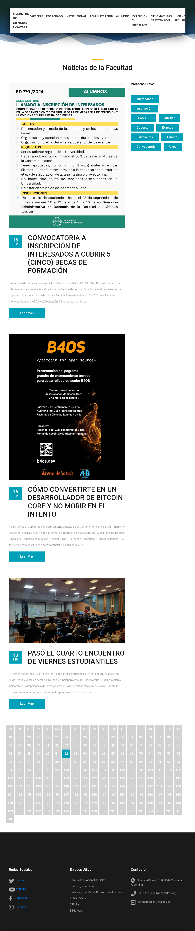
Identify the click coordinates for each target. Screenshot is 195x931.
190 (19, 811)
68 (122, 753)
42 (57, 745)
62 (66, 753)
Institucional (76, 16)
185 (150, 803)
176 (66, 803)
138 (66, 786)
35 (169, 737)
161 (103, 794)
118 (56, 778)
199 (103, 811)
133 (19, 786)
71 (150, 753)
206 (168, 811)
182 (122, 803)
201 (122, 811)
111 (168, 770)
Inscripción (144, 108)
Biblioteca (76, 910)
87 (122, 762)
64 (85, 753)
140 (84, 786)
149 (168, 786)
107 (131, 770)
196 (75, 811)
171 (19, 803)
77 (29, 762)
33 (150, 737)
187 (168, 803)
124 (112, 778)
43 (66, 745)
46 (94, 745)
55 (178, 745)
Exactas (167, 127)
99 (57, 770)
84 (94, 762)
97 (38, 770)
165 (140, 794)
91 (159, 762)
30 (122, 737)
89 (141, 762)
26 (85, 737)
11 (122, 729)
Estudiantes (145, 137)
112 (178, 770)
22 (47, 737)
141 (94, 786)
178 (84, 803)
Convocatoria (146, 146)
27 (94, 737)
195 (66, 811)
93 (178, 762)
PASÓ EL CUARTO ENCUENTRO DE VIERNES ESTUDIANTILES (76, 657)
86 (113, 762)
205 (159, 811)
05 (66, 729)
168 (168, 794)
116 (38, 778)
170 (10, 803)
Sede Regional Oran (82, 886)
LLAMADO (144, 118)
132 (10, 786)
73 (169, 753)
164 (131, 794)
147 (150, 786)
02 (38, 729)
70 (141, 753)
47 (103, 745)
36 (178, 737)
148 (159, 786)
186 (159, 803)
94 (10, 770)
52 (150, 745)
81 (66, 762)
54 (169, 745)
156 (56, 794)
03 (47, 729)
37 (10, 745)
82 (75, 762)
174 (47, 803)
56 (10, 753)
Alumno (172, 137)
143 (112, 786)
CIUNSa (74, 904)
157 (66, 794)
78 (38, 762)
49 (122, 745)
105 (112, 770)
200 (112, 811)
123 (103, 778)
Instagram (22, 906)
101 (75, 770)
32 (141, 737)
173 (38, 803)
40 (38, 745)
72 (159, 753)
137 (56, 786)
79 (47, 762)
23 (57, 737)
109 (150, 770)
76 (19, 762)
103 (94, 770)
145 (131, 786)
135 (38, 786)
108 (140, 770)
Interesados (145, 99)
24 (66, 737)
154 (38, 794)
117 (47, 778)
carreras (36, 16)
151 (10, 794)
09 (103, 729)
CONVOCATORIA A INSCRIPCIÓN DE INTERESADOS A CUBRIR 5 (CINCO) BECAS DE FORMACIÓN (69, 254)
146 (140, 786)
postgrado (54, 16)
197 (84, 811)
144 (122, 786)
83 (85, 762)
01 (29, 729)
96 (29, 770)
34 (159, 737)
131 (178, 778)
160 (94, 794)
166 (150, 794)
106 (122, 770)
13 (141, 729)
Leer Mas (27, 313)
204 (150, 811)
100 (66, 770)
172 (28, 803)
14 (150, 729)
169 (178, 794)
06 (75, 729)
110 (159, 770)
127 (140, 778)
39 (29, 745)
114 (19, 778)
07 (85, 729)
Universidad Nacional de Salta (87, 880)
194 (56, 811)
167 (159, 794)
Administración (101, 16)
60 (47, 753)
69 (131, 753)
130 (168, 778)
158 (75, 794)
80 (57, 762)
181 (112, 803)
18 (10, 737)
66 (103, 753)
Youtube (21, 889)
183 (131, 803)
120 (75, 778)
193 (47, 811)
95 (19, 770)
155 (47, 794)
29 (113, 737)
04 (57, 729)
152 (19, 794)
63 (75, 753)
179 (94, 803)
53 (159, 745)
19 (19, 737)
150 (178, 786)
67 (113, 753)
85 (103, 762)
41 (47, 745)
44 (75, 745)
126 (131, 778)
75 (10, 762)
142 (103, 786)
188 (178, 803)
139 (75, 786)
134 (28, 786)
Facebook (22, 897)
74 (178, 753)
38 (19, 745)
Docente (142, 127)
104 (103, 770)
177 (75, 803)
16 (169, 729)
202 (131, 811)
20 (29, 737)
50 (131, 745)
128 (150, 778)
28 (103, 737)
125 (122, 778)
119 (66, 778)
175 (56, 803)
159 (84, 794)
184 (140, 803)
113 (10, 778)
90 (150, 762)
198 (94, 811)
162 (112, 794)
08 (94, 729)
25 (75, 737)
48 (113, 745)
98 (47, 770)
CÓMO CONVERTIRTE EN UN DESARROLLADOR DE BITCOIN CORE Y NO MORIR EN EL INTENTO (75, 502)
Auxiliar (169, 118)
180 (103, 803)
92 (169, 762)
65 (94, 753)
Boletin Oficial (78, 898)
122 (94, 778)
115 (28, 778)
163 (122, 794)
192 (38, 811)
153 (28, 794)
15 (159, 729)
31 (131, 737)
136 (47, 786)
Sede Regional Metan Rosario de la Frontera (96, 892)
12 (131, 729)
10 (113, 729)
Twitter (20, 880)
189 (10, 811)
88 (131, 762)
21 (38, 737)
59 (38, 753)
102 (84, 770)
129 (159, 778)
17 (178, 729)
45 (85, 745)
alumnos (122, 16)
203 (140, 811)
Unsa (173, 146)
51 (141, 745)
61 (57, 753)
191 (28, 811)
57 (19, 753)
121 (84, 778)
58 (29, 753)
